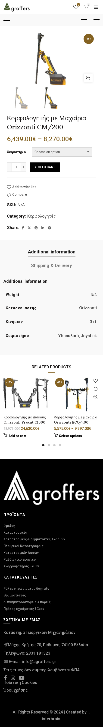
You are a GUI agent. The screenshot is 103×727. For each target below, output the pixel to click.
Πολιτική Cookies (20, 682)
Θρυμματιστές (14, 595)
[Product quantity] (16, 167)
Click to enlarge (88, 78)
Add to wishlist (24, 187)
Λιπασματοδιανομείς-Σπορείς (27, 602)
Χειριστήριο (16, 152)
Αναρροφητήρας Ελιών (21, 566)
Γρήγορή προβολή (45, 397)
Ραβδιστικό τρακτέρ (19, 559)
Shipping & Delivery (51, 265)
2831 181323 (38, 653)
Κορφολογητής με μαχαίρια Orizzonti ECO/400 (75, 419)
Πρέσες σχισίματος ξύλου (23, 609)
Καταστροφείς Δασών (21, 553)
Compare (19, 195)
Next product (96, 19)
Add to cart (44, 167)
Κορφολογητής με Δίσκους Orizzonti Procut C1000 (24, 419)
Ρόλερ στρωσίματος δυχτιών (26, 588)
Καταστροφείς (15, 532)
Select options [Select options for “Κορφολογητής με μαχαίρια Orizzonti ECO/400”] (70, 436)
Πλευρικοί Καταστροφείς (23, 546)
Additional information (51, 252)
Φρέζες (9, 526)
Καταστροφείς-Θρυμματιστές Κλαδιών (34, 539)
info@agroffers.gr (39, 661)
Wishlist (78, 5)
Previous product (84, 19)
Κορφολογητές (41, 216)
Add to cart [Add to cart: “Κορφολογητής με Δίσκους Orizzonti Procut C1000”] (17, 436)
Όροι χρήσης (15, 690)
